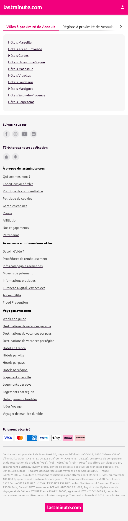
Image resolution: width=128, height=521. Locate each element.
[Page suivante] (120, 26)
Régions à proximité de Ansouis (86, 26)
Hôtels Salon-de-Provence (26, 95)
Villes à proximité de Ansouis (29, 26)
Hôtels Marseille (20, 42)
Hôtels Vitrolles (19, 75)
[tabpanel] (64, 72)
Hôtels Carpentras (21, 102)
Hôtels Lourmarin (20, 82)
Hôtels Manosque (20, 69)
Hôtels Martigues (20, 88)
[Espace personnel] (122, 7)
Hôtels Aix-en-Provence (25, 49)
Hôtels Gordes (18, 55)
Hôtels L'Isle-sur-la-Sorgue (26, 62)
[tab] (31, 27)
